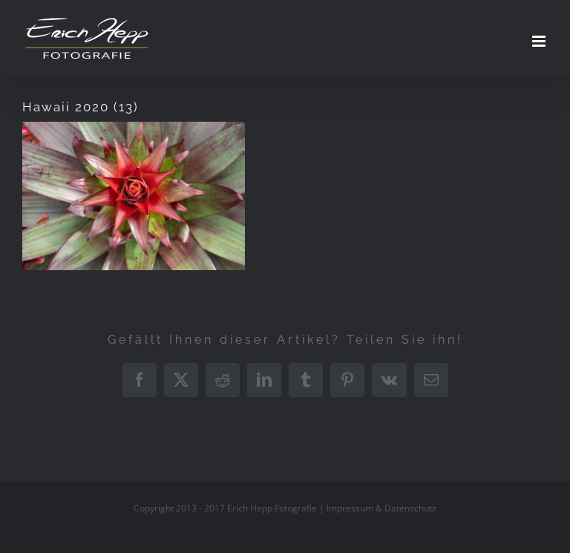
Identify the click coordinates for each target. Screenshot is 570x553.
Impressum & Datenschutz (381, 508)
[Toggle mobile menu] (540, 41)
